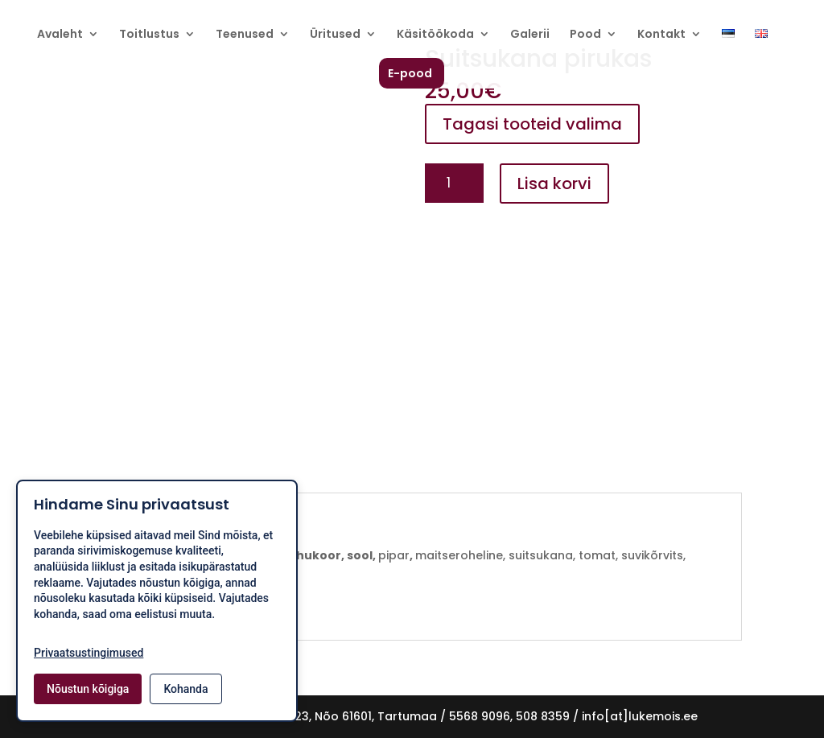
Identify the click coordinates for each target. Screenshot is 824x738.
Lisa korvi (554, 183)
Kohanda (185, 688)
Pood (585, 35)
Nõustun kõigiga (88, 688)
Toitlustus (149, 35)
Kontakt (661, 35)
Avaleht (60, 35)
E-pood (410, 74)
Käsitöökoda (435, 35)
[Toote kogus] (454, 183)
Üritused (335, 35)
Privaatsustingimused (88, 652)
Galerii (530, 35)
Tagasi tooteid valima (532, 124)
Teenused (245, 35)
